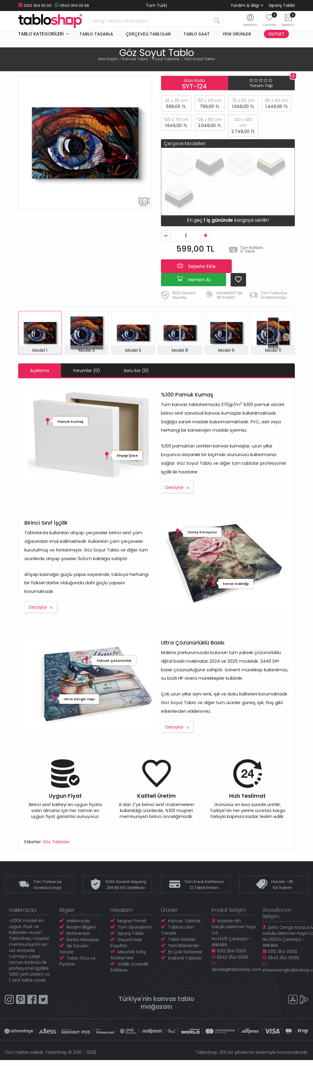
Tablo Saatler (181, 939)
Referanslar (78, 933)
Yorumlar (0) (86, 371)
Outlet (276, 34)
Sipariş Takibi (282, 5)
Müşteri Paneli (132, 921)
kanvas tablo (173, 998)
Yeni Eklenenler (183, 946)
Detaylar (174, 487)
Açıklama (39, 371)
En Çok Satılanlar (185, 952)
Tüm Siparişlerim (135, 927)
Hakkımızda (78, 921)
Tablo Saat (197, 34)
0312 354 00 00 (34, 5)
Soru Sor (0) (136, 371)
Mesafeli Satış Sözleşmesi (128, 955)
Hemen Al (193, 279)
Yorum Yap (261, 86)
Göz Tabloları (56, 842)
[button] (286, 337)
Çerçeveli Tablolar (148, 34)
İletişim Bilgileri (81, 927)
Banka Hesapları (83, 940)
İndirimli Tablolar (185, 958)
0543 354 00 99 (71, 5)
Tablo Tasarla (96, 34)
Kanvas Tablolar (184, 921)
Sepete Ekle (196, 266)
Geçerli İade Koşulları (126, 943)
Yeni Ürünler (236, 34)
